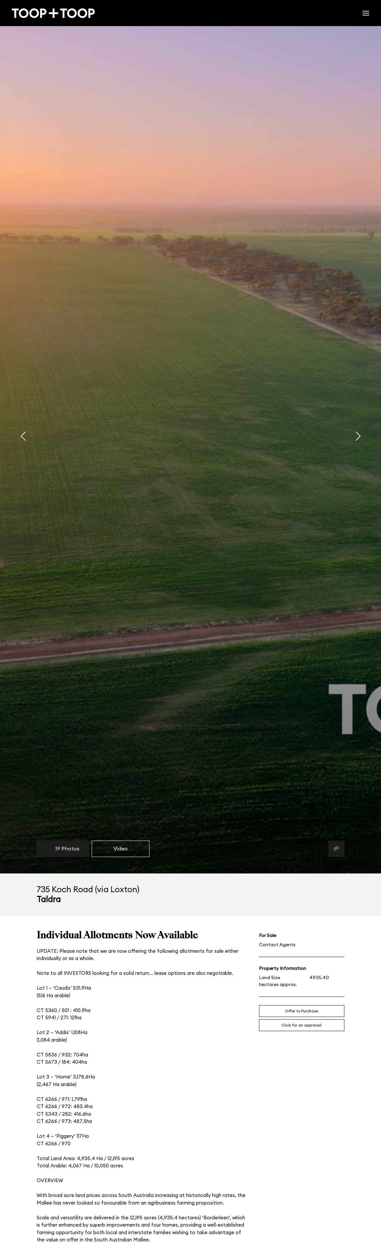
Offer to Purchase (301, 1011)
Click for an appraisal (301, 1025)
